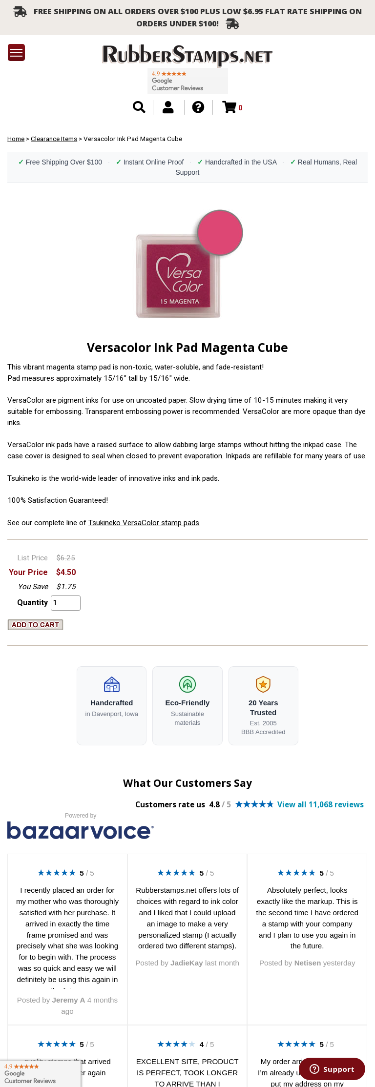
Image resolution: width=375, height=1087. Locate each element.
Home (15, 139)
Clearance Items (54, 139)
